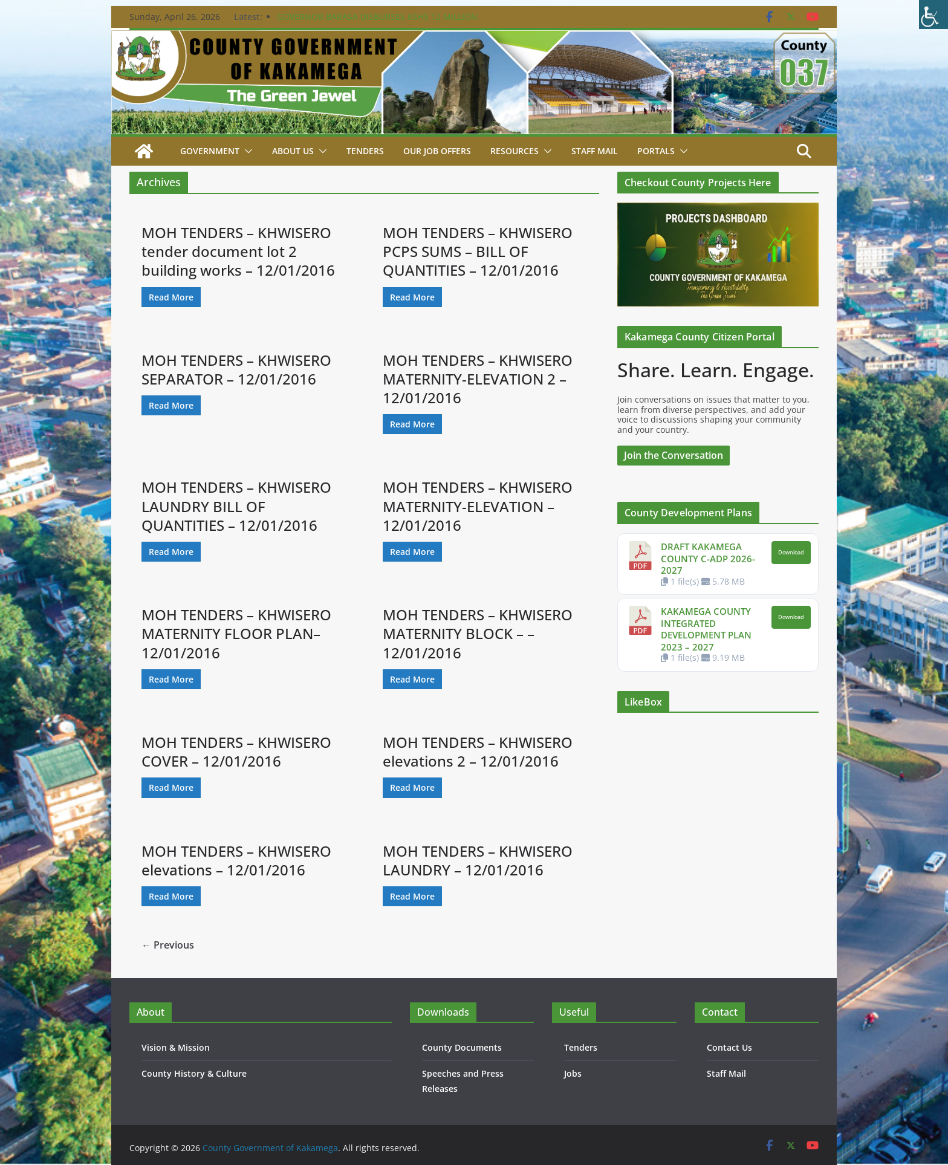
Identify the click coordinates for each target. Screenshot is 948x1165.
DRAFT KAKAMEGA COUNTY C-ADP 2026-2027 (708, 558)
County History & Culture (194, 1073)
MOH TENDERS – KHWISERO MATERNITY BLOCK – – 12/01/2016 (478, 633)
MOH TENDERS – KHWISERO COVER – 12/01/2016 (236, 751)
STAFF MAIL (594, 151)
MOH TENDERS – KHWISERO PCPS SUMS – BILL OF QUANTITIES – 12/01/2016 (478, 251)
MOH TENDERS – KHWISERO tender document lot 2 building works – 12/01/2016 (238, 251)
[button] (246, 151)
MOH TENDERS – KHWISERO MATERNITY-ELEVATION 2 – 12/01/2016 (478, 378)
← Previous (167, 945)
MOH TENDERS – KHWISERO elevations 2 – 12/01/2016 (478, 751)
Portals (656, 151)
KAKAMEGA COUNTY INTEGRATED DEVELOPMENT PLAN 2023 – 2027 (706, 629)
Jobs (573, 1073)
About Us (293, 151)
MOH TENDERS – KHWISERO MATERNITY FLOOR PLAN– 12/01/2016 (236, 633)
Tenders (365, 151)
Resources (514, 151)
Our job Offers (437, 151)
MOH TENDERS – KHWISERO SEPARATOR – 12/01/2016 (236, 369)
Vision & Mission (175, 1047)
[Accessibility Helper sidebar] (933, 14)
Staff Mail (726, 1073)
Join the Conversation (673, 455)
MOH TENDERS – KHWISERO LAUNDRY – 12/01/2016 (478, 860)
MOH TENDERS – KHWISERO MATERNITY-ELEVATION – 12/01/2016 (478, 505)
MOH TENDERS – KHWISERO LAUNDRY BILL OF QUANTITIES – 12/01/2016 (236, 505)
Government (209, 151)
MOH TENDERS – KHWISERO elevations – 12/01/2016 (236, 860)
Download (791, 552)
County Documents (462, 1047)
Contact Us (729, 1047)
